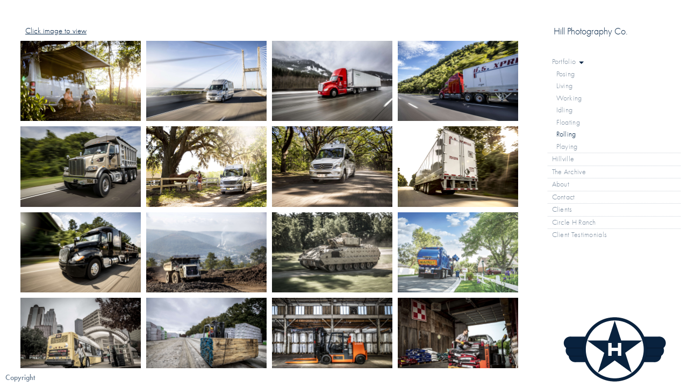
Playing (567, 146)
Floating (568, 122)
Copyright (20, 377)
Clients (562, 209)
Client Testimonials (579, 235)
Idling (564, 110)
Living (564, 86)
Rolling (566, 134)
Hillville (563, 159)
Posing (565, 74)
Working (569, 98)
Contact (563, 197)
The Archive (573, 172)
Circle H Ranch (574, 222)
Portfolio (568, 62)
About (561, 184)
